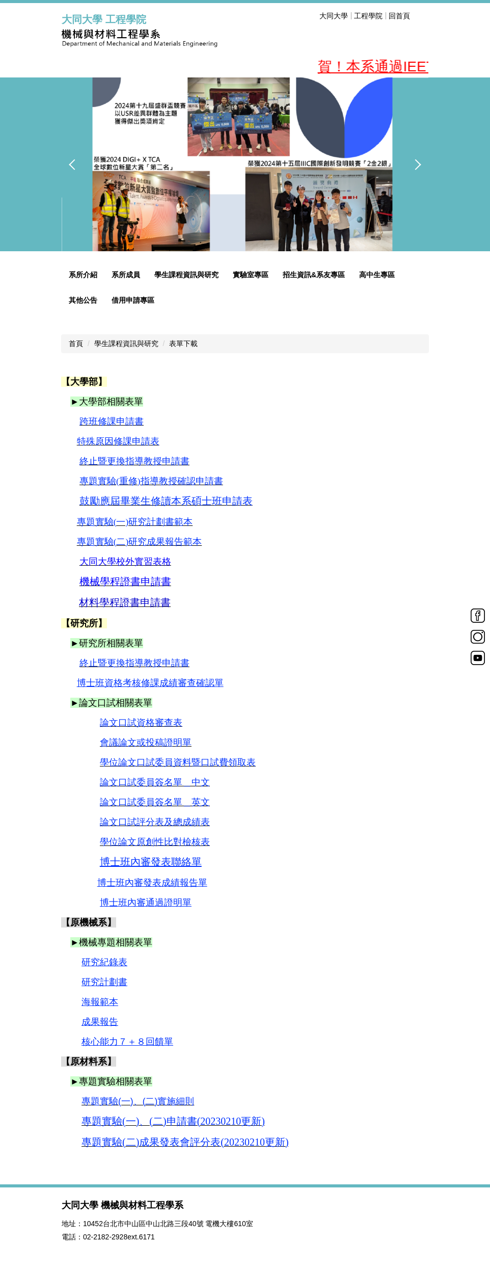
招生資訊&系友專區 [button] (314, 275)
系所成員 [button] (126, 275)
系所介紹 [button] (83, 275)
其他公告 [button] (83, 300)
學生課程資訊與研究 (126, 343)
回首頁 (399, 16)
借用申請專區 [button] (133, 300)
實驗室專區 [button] (250, 275)
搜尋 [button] (422, 16)
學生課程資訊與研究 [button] (186, 275)
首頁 (76, 343)
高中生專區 (377, 275)
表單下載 (183, 343)
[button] (74, 164)
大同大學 (333, 16)
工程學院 (368, 16)
